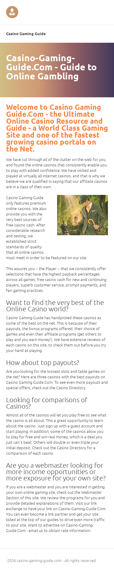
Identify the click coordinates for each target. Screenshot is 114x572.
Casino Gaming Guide (26, 33)
